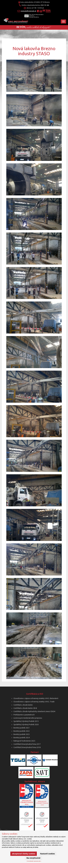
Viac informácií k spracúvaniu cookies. (34, 861)
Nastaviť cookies (47, 853)
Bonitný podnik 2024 (21, 738)
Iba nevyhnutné (33, 858)
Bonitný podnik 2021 (21, 728)
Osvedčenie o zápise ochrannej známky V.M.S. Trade (34, 702)
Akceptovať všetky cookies (23, 853)
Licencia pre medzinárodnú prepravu (27, 718)
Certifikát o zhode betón (23, 705)
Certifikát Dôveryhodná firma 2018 (27, 747)
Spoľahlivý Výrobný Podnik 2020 (26, 725)
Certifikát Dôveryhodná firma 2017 (27, 744)
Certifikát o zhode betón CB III (25, 708)
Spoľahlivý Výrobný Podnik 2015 (26, 721)
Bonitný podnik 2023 (21, 734)
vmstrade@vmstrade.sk (28, 11)
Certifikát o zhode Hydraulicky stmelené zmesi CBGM (34, 711)
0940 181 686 (45, 5)
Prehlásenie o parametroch (24, 715)
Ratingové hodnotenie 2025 (24, 741)
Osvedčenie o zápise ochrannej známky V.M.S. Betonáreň (35, 698)
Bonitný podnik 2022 (21, 731)
